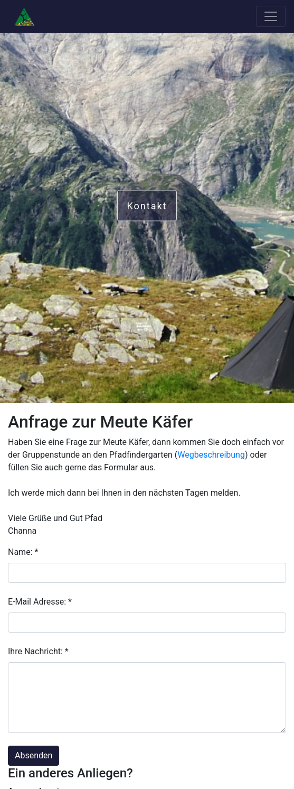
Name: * (23, 552)
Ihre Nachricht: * (38, 651)
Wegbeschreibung (211, 455)
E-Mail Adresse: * (40, 602)
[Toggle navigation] (271, 16)
